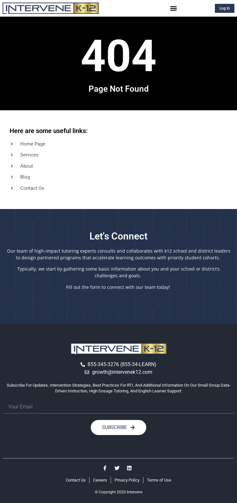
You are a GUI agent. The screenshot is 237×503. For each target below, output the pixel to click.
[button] (173, 8)
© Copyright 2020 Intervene (118, 492)
